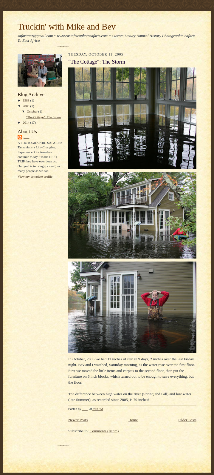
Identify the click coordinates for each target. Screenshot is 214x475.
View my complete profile (35, 176)
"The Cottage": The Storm (43, 117)
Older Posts (187, 420)
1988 (26, 100)
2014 (26, 122)
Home (133, 420)
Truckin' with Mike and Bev (67, 26)
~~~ (26, 137)
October (32, 111)
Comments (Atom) (104, 431)
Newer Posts (78, 420)
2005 (26, 106)
